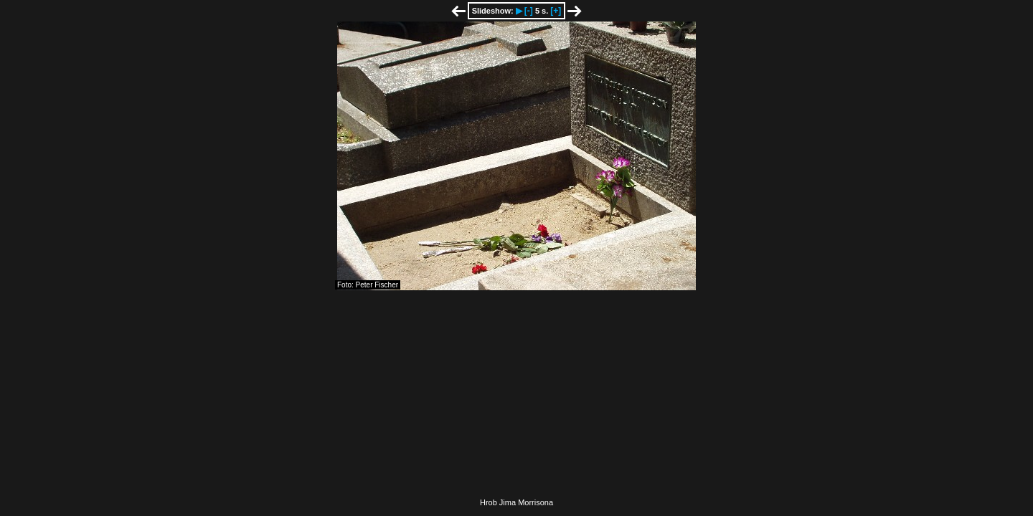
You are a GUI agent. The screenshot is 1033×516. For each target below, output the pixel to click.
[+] (555, 11)
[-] (528, 11)
